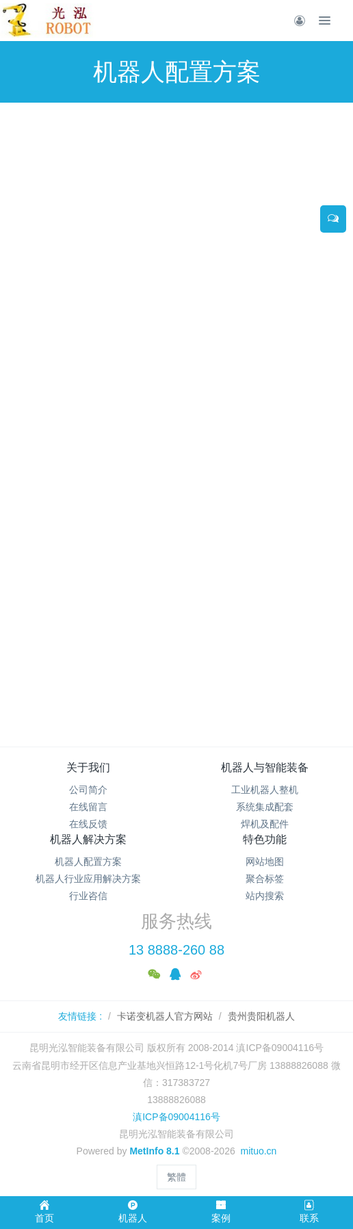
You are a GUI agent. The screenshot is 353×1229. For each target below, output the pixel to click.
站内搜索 (265, 895)
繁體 (176, 1177)
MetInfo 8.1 (154, 1151)
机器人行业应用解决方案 (88, 878)
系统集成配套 (264, 806)
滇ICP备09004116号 (176, 1116)
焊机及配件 (265, 823)
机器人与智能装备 (265, 767)
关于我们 (88, 767)
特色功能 (265, 839)
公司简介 (88, 789)
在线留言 (88, 806)
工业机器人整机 (264, 789)
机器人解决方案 (88, 839)
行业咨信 (88, 895)
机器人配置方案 (88, 861)
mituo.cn (258, 1151)
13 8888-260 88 (176, 949)
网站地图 (265, 861)
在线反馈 (88, 823)
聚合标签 (265, 878)
